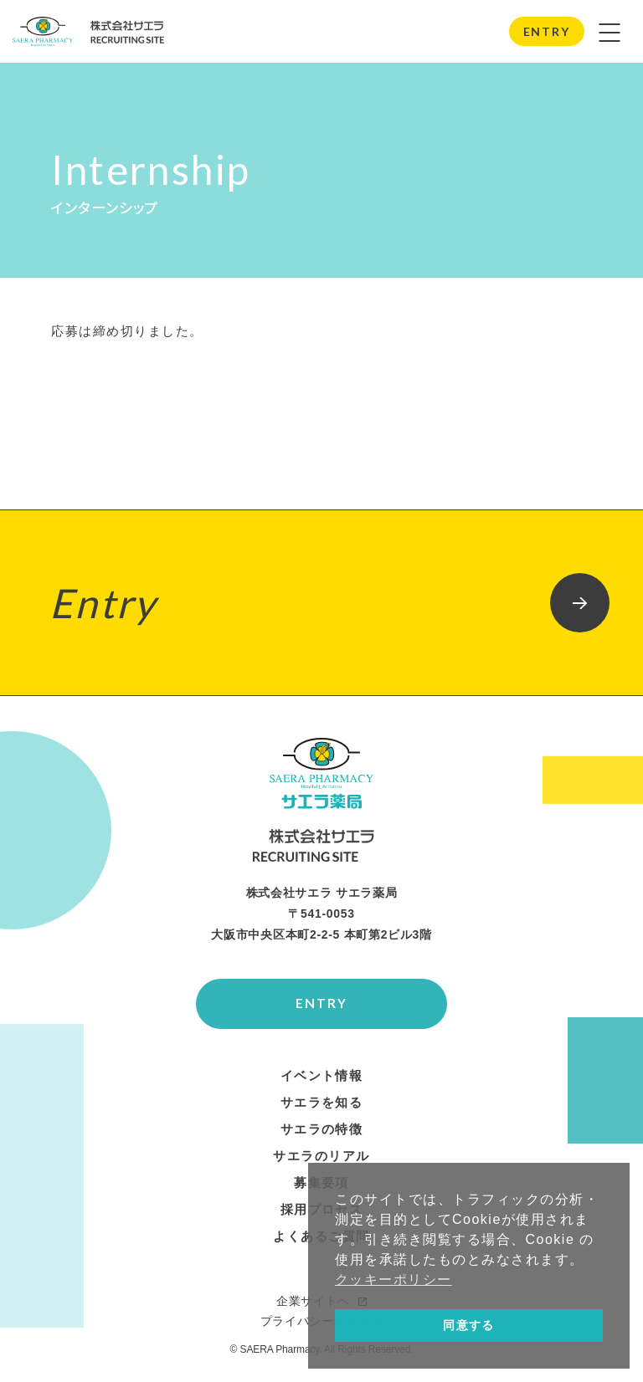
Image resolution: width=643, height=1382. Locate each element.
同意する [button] (469, 1325)
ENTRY (546, 31)
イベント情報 (321, 1081)
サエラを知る (321, 1107)
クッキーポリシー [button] (393, 1279)
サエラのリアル (321, 1161)
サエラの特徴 (321, 1134)
